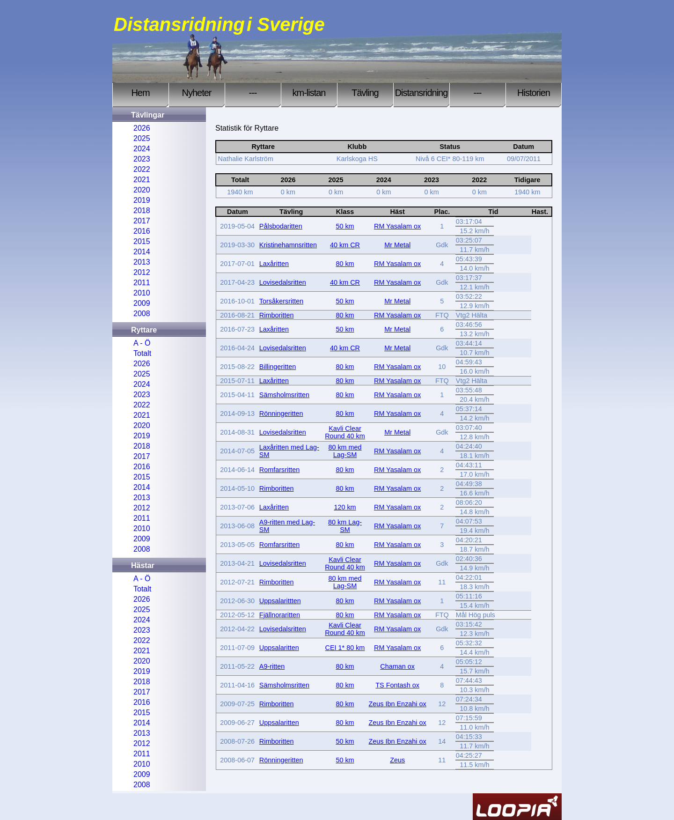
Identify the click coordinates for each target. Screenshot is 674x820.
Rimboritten (276, 315)
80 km (345, 263)
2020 (141, 190)
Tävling (365, 93)
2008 (141, 314)
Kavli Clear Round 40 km (345, 432)
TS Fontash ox (397, 685)
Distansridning (421, 93)
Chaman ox (397, 666)
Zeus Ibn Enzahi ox (397, 704)
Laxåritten (274, 263)
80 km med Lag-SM (344, 450)
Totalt (142, 353)
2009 (141, 303)
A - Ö (141, 343)
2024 (141, 149)
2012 (141, 272)
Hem (140, 93)
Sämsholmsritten (284, 395)
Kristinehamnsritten (288, 245)
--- (253, 93)
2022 (141, 169)
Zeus (397, 760)
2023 (141, 159)
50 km (345, 226)
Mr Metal (397, 245)
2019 (141, 200)
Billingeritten (277, 366)
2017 (141, 221)
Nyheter (196, 93)
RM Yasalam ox (397, 226)
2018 (141, 210)
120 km (345, 507)
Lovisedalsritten (282, 282)
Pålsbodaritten (280, 226)
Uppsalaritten (279, 647)
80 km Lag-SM (345, 525)
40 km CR (345, 245)
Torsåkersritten (281, 301)
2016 (141, 231)
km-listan (308, 93)
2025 (141, 138)
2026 (141, 128)
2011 (141, 283)
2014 (141, 252)
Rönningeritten (281, 413)
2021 (141, 180)
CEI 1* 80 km (345, 647)
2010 (141, 293)
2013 (141, 262)
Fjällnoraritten (279, 615)
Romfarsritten (279, 469)
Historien (533, 93)
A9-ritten (272, 666)
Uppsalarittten (280, 601)
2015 (141, 241)
